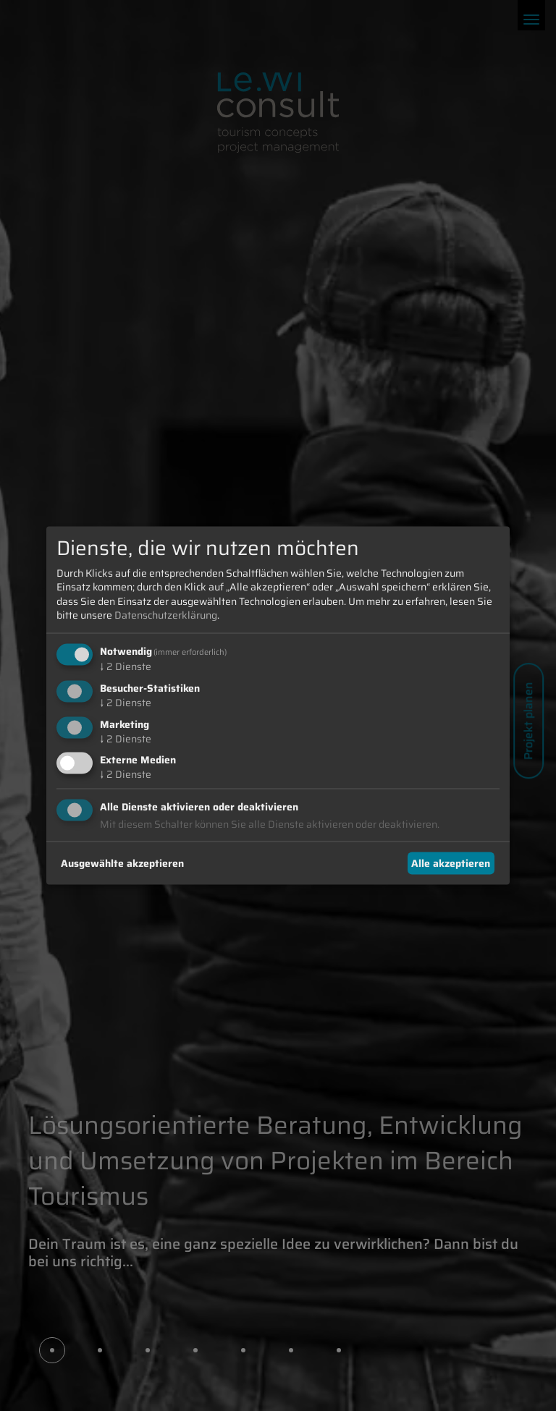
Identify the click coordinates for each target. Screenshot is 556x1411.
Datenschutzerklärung (165, 615)
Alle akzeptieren (450, 862)
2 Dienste (125, 666)
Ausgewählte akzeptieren (122, 862)
